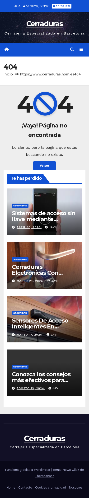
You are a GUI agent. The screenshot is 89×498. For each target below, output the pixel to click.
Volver (44, 165)
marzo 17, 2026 (30, 334)
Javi (50, 227)
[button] (72, 49)
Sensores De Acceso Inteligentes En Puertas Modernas (40, 326)
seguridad (20, 205)
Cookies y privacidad (50, 487)
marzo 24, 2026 (30, 281)
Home (10, 487)
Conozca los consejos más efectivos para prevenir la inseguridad (44, 380)
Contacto (25, 487)
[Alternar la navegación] (81, 49)
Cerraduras (44, 23)
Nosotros (76, 487)
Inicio (8, 74)
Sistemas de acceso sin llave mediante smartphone (43, 219)
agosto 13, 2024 (31, 388)
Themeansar (44, 476)
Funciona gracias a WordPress (28, 470)
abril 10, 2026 (29, 227)
